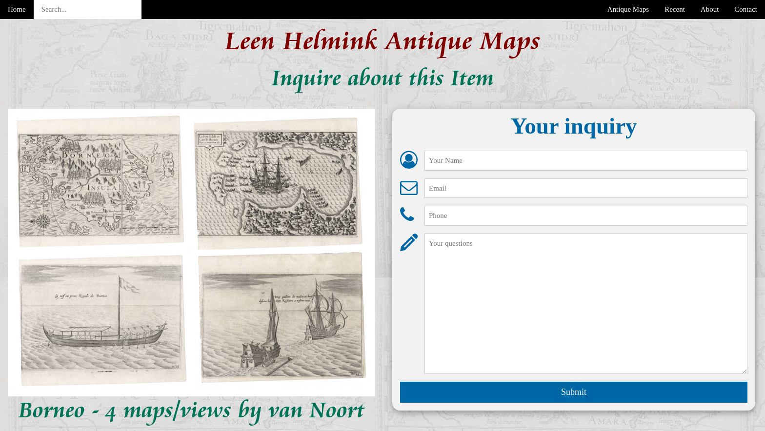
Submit (573, 392)
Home (17, 9)
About (710, 9)
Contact (745, 9)
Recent (674, 9)
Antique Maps (628, 9)
